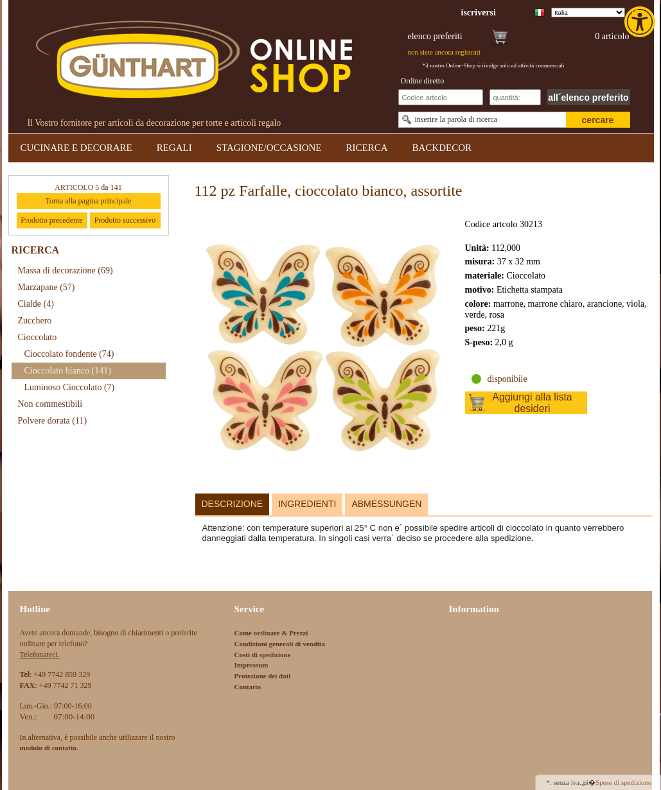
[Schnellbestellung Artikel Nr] (440, 97)
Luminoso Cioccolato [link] (69, 387)
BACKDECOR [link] (442, 147)
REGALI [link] (174, 147)
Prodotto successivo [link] (125, 220)
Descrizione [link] (232, 504)
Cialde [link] (36, 304)
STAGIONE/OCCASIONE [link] (269, 147)
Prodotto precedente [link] (51, 220)
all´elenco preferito (588, 97)
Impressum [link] (251, 665)
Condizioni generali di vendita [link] (280, 644)
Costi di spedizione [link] (262, 654)
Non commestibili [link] (50, 404)
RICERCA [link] (366, 147)
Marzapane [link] (46, 287)
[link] (641, 22)
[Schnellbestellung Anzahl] (515, 97)
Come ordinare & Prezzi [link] (271, 633)
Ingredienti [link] (307, 504)
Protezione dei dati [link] (262, 676)
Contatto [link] (247, 687)
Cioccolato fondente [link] (69, 354)
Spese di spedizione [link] (623, 782)
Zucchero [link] (35, 320)
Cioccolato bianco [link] (67, 370)
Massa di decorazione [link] (65, 270)
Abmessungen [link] (386, 504)
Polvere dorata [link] (52, 420)
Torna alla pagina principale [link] (88, 200)
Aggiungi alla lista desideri (532, 402)
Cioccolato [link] (37, 337)
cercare (598, 120)
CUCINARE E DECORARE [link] (76, 147)
